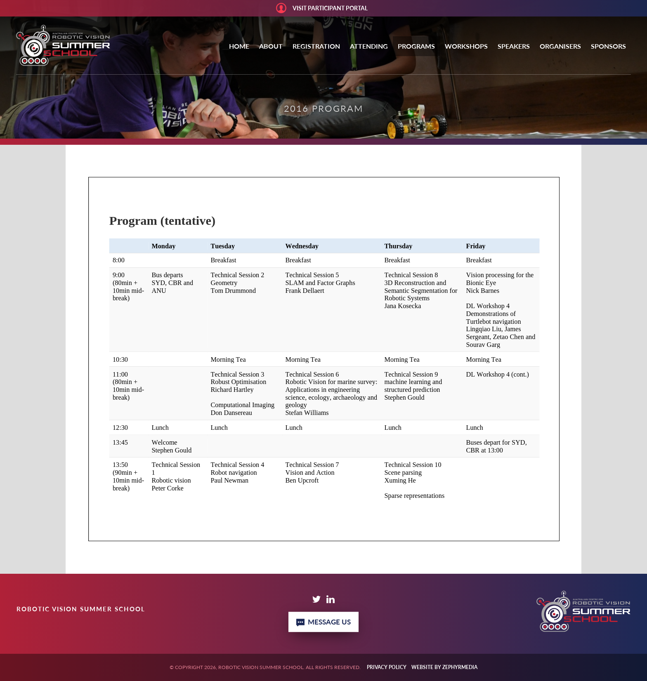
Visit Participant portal (330, 8)
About (271, 46)
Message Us (323, 621)
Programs (416, 46)
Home (239, 46)
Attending (369, 46)
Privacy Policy (386, 667)
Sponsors (608, 46)
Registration (316, 46)
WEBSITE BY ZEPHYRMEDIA (444, 667)
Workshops (466, 46)
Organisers (560, 46)
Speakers (514, 46)
